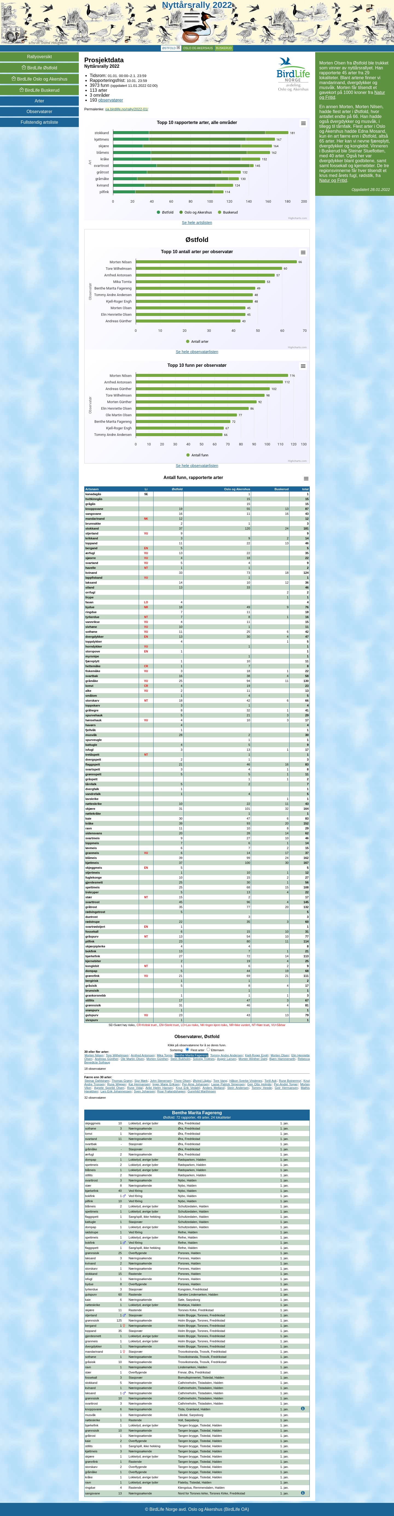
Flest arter (195, 1050)
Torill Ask (271, 1080)
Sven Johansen (144, 1091)
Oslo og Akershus (198, 48)
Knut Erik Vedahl (188, 1087)
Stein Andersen (238, 1087)
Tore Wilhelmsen (117, 1055)
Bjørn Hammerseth (283, 1058)
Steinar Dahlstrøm (97, 1080)
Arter (39, 101)
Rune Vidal (135, 1087)
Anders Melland (213, 1087)
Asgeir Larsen (226, 1058)
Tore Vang (220, 1080)
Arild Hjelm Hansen (159, 1087)
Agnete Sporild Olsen (109, 1087)
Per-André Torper (286, 1084)
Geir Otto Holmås (259, 1084)
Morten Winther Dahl (253, 1058)
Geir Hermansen (286, 1087)
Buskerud (224, 48)
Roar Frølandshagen (171, 1091)
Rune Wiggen (116, 1084)
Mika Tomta (164, 1055)
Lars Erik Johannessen (116, 1091)
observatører (110, 100)
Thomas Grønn (122, 1080)
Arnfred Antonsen (143, 1055)
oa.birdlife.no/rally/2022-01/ (126, 109)
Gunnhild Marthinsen (201, 1091)
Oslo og (39, 79)
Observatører (39, 111)
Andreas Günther (106, 1058)
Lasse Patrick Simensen (228, 1084)
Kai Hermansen (139, 1084)
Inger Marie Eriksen (165, 1084)
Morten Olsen (280, 1055)
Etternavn (215, 1050)
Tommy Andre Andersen (226, 1055)
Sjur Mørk (141, 1080)
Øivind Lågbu (202, 1080)
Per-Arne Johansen (195, 1084)
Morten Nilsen (94, 1055)
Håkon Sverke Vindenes (245, 1080)
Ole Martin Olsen (132, 1058)
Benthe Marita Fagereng (191, 1055)
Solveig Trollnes (204, 1058)
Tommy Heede (261, 1087)
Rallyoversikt (39, 56)
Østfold (169, 48)
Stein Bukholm (180, 1058)
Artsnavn (92, 489)
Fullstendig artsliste (39, 122)
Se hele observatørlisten (197, 352)
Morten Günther (157, 1058)
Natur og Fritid (333, 180)
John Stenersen (160, 1080)
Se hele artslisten (197, 222)
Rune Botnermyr (290, 1080)
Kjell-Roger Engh (256, 1055)
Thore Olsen (182, 1080)
